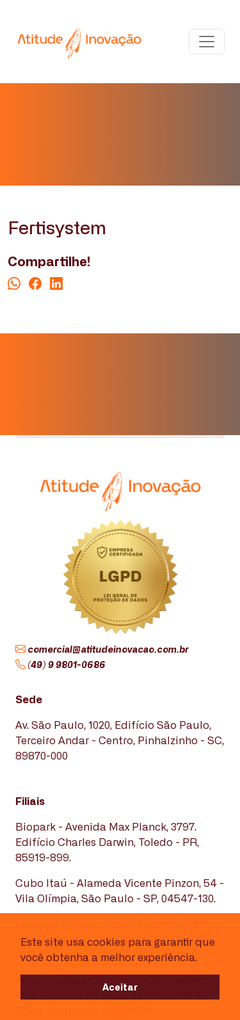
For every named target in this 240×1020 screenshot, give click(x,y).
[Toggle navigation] (207, 41)
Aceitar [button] (120, 986)
